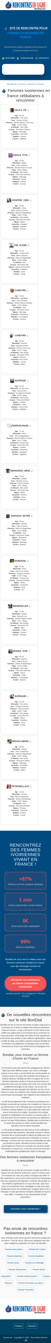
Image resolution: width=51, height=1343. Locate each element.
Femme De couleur (37, 1249)
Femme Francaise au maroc (30, 1283)
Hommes (32, 1326)
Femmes (18, 1326)
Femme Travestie (25, 1290)
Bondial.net (7, 1338)
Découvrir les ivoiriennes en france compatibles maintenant (25, 983)
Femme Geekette (36, 1256)
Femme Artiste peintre (27, 1276)
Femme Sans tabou (14, 1249)
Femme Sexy (13, 1263)
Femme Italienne (14, 1256)
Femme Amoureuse (17, 1269)
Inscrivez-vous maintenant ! (25, 1208)
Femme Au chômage (34, 1263)
